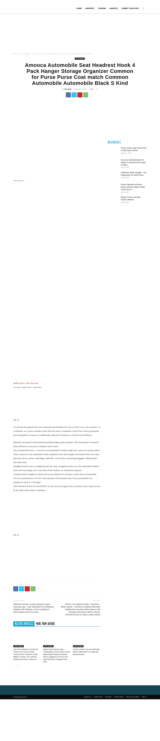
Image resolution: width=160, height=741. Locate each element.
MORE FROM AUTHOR (45, 665)
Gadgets (113, 8)
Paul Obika (68, 93)
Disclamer (108, 739)
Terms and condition (132, 739)
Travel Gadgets (25, 58)
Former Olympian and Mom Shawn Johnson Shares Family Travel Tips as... (133, 191)
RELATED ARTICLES (24, 665)
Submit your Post (130, 8)
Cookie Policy (98, 739)
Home (79, 8)
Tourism (102, 8)
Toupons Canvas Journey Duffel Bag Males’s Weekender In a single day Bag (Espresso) (86, 693)
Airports (89, 8)
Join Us (144, 739)
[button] (144, 8)
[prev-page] (14, 708)
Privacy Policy (119, 739)
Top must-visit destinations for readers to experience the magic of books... (133, 166)
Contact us (87, 739)
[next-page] (18, 708)
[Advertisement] (80, 35)
